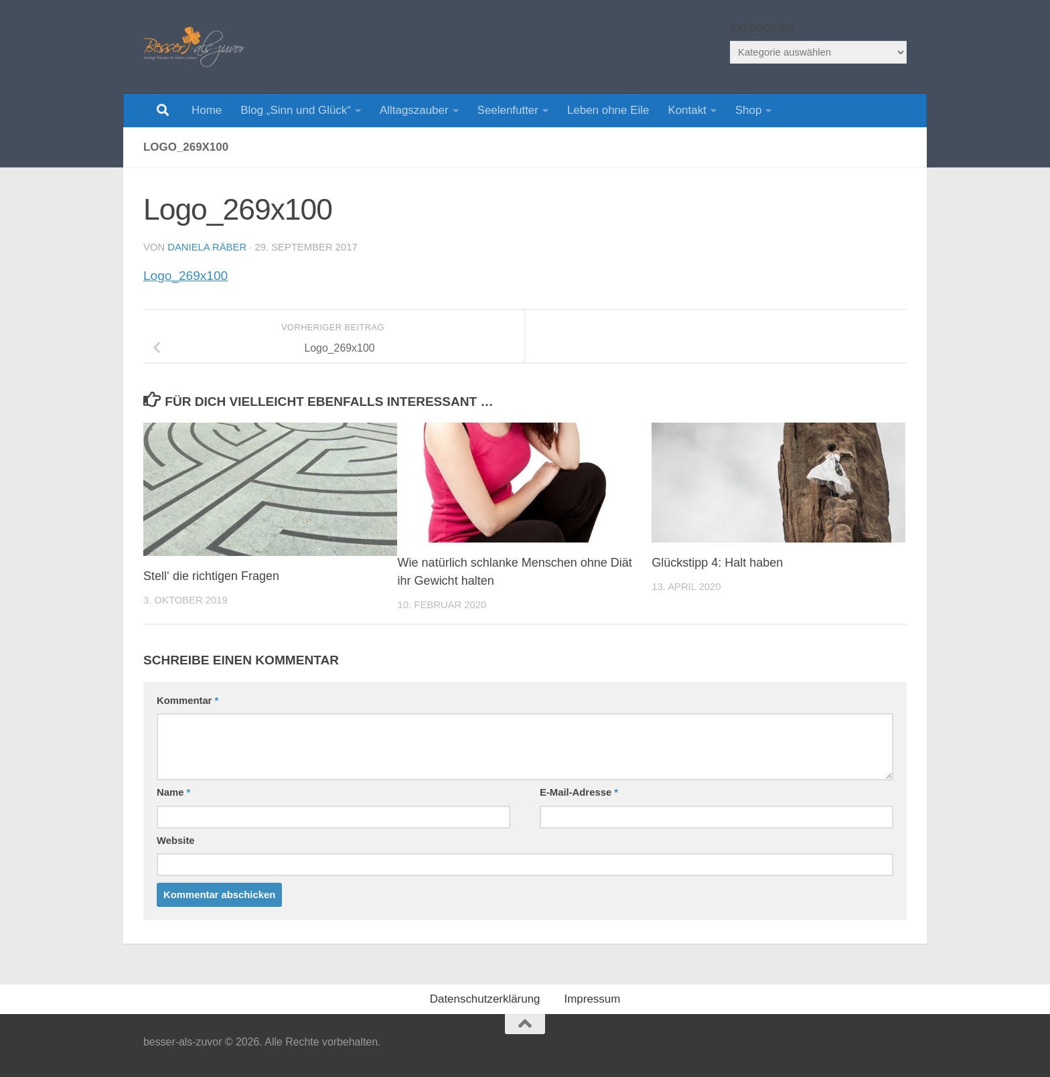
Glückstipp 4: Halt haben (717, 562)
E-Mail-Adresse (579, 792)
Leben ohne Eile (608, 110)
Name (173, 792)
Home (207, 110)
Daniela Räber (206, 247)
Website (176, 840)
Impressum (593, 999)
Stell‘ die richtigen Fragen (211, 576)
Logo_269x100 (185, 276)
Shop (748, 110)
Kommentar (187, 700)
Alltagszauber (414, 110)
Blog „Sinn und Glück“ (295, 110)
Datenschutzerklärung (485, 999)
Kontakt (687, 110)
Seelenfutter (507, 110)
